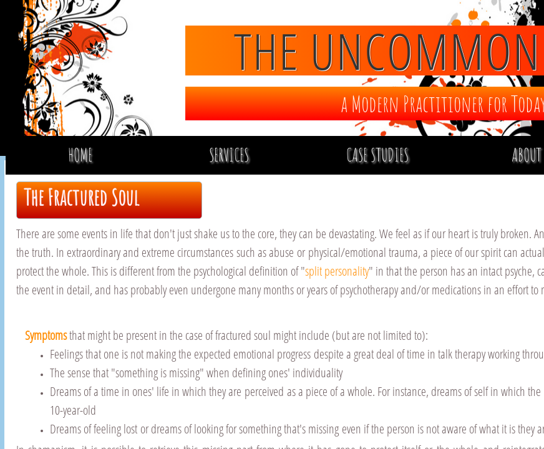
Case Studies (377, 155)
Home (80, 155)
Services (229, 155)
